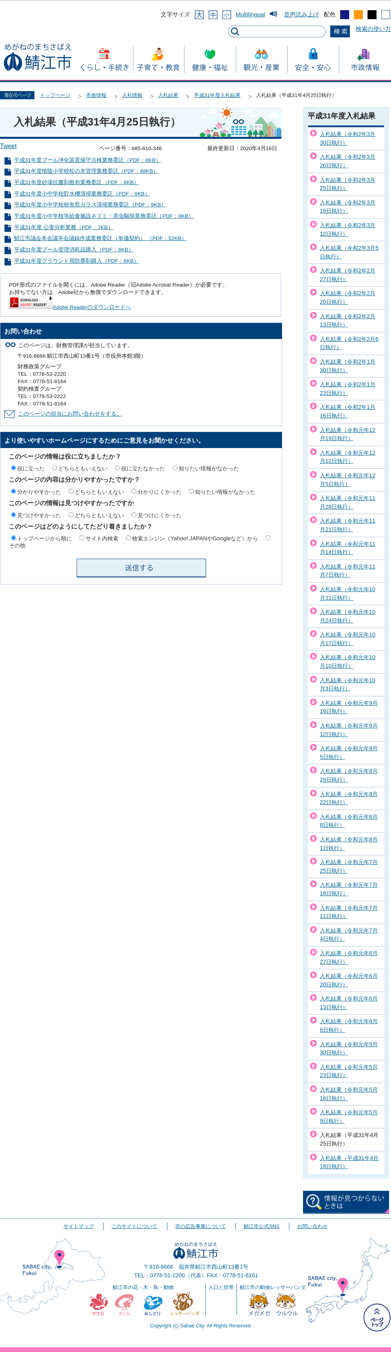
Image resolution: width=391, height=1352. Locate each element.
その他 (17, 545)
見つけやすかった (39, 515)
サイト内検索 (102, 538)
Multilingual (250, 14)
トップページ (55, 95)
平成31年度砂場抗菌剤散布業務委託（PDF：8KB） (76, 182)
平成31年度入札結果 (217, 95)
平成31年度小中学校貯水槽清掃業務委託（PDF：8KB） (82, 194)
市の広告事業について (200, 1226)
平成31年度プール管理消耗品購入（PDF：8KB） (74, 250)
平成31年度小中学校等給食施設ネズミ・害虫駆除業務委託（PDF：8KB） (104, 216)
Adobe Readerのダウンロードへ (70, 307)
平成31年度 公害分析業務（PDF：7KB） (63, 227)
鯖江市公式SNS (261, 1226)
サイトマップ (78, 1226)
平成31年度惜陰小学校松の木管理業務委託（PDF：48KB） (86, 171)
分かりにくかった (159, 492)
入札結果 (168, 95)
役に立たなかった (143, 468)
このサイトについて (134, 1226)
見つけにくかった (159, 515)
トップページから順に (44, 538)
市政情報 (96, 95)
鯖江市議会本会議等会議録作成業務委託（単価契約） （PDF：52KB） (100, 238)
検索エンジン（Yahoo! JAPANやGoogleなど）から (195, 538)
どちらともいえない (83, 468)
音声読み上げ (301, 14)
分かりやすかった (39, 492)
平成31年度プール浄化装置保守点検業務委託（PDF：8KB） (87, 160)
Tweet (8, 146)
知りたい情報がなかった (209, 468)
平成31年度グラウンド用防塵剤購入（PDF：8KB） (76, 261)
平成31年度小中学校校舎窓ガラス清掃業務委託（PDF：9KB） (90, 205)
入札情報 (132, 95)
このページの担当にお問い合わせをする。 (70, 414)
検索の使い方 (373, 28)
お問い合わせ (312, 1226)
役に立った (31, 468)
